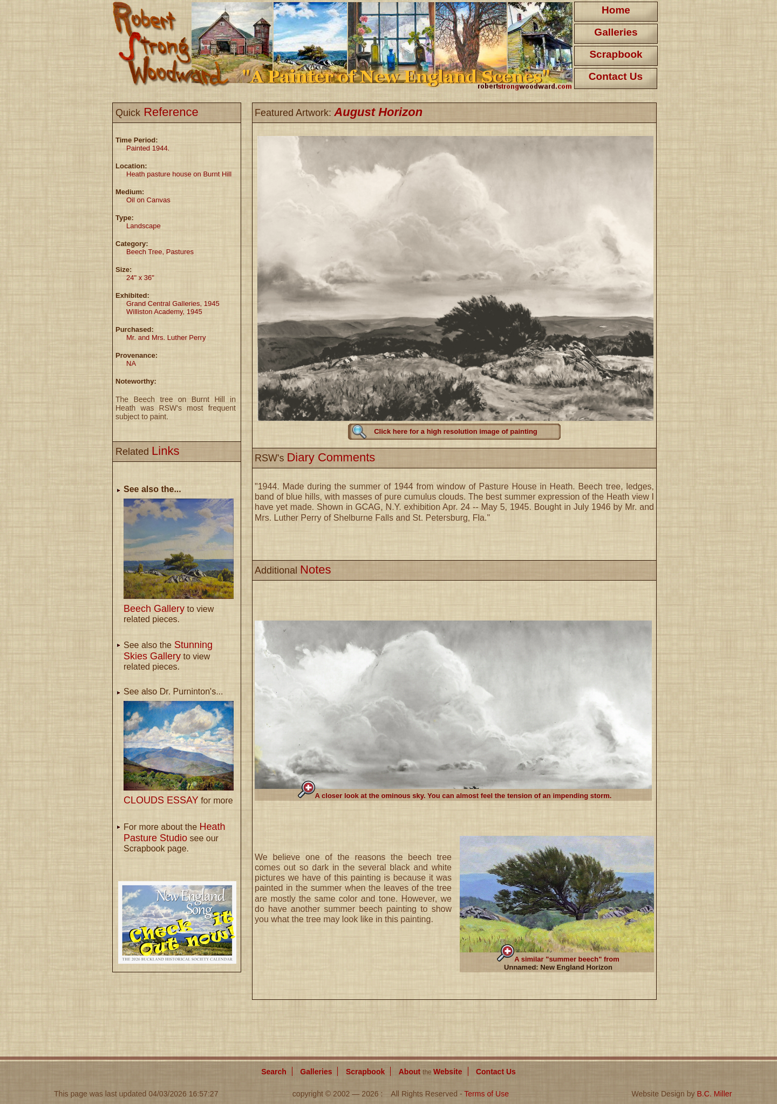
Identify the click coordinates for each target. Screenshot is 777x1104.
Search (274, 1071)
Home (616, 10)
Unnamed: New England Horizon (558, 967)
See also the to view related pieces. (168, 655)
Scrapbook (615, 54)
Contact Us (616, 76)
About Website (430, 1071)
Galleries (615, 32)
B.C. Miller (714, 1093)
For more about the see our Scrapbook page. (175, 837)
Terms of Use (486, 1093)
